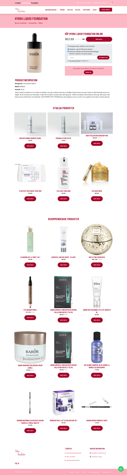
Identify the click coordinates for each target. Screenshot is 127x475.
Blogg (77, 10)
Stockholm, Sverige (85, 3)
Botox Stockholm (21, 23)
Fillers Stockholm (70, 457)
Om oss (70, 10)
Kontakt (78, 472)
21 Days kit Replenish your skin (30, 191)
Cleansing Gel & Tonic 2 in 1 (30, 257)
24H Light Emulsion (63, 191)
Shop (95, 10)
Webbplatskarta (106, 472)
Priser (62, 10)
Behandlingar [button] (50, 10)
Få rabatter (103, 57)
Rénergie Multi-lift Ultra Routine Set (63, 420)
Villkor (84, 472)
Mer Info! (99, 39)
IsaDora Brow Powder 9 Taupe (96, 420)
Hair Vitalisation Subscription (97, 135)
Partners (86, 10)
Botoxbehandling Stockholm (73, 453)
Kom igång (106, 9)
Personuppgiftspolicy (94, 472)
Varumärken (32, 23)
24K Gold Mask (97, 191)
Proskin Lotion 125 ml (63, 138)
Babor (41, 23)
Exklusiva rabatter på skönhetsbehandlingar (84, 51)
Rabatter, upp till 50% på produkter (81, 49)
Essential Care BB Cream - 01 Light (63, 257)
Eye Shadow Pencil (30, 310)
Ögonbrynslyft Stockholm (73, 460)
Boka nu (88, 72)
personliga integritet (75, 61)
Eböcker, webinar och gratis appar (80, 54)
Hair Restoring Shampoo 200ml (30, 138)
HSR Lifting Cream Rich (97, 257)
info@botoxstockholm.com (100, 3)
